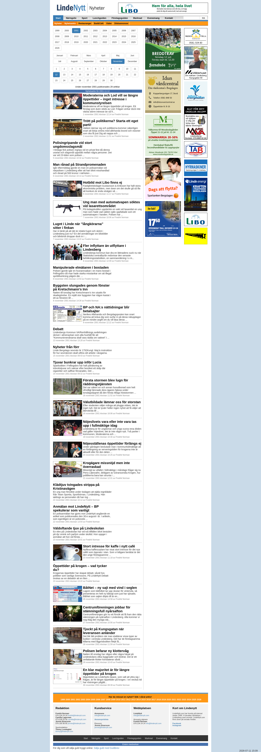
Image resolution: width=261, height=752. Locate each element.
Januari (59, 55)
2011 (86, 36)
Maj (117, 55)
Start (58, 18)
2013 (105, 36)
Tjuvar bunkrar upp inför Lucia (77, 362)
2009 (66, 36)
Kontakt (169, 18)
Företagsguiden (120, 18)
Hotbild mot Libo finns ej (102, 182)
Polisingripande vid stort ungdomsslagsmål (72, 144)
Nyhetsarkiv (70, 23)
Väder (109, 23)
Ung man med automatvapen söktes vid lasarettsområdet (111, 204)
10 (127, 69)
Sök (203, 18)
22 (135, 75)
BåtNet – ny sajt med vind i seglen (110, 587)
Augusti (74, 61)
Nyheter (58, 23)
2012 (95, 36)
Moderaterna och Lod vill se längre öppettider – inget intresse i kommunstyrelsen (110, 99)
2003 (95, 30)
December (132, 61)
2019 (76, 42)
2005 (114, 30)
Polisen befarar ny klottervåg (106, 651)
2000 (66, 30)
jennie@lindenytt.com (76, 723)
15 (80, 75)
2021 (95, 42)
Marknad (137, 18)
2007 (133, 30)
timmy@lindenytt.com (64, 731)
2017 (57, 42)
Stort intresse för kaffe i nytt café (109, 546)
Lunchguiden (99, 18)
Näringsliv (71, 18)
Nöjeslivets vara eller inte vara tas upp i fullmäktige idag (109, 423)
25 (72, 80)
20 (119, 75)
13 (64, 75)
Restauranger (84, 23)
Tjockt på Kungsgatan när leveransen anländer (103, 631)
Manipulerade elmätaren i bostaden (81, 267)
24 (64, 80)
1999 (57, 30)
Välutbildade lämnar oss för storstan (112, 402)
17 (96, 75)
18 (103, 75)
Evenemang (153, 18)
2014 (114, 36)
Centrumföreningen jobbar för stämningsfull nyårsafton (106, 609)
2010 (76, 36)
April (103, 55)
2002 (86, 30)
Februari (74, 55)
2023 (114, 42)
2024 (124, 42)
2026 (57, 48)
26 (80, 80)
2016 (133, 36)
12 (56, 75)
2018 (66, 42)
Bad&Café (99, 23)
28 (96, 80)
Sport (84, 18)
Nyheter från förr (66, 347)
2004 (105, 30)
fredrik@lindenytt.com (77, 715)
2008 (57, 36)
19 (111, 75)
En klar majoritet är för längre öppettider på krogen (106, 671)
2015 (124, 36)
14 (72, 75)
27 (88, 80)
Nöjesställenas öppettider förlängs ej (112, 443)
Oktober (103, 61)
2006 (124, 30)
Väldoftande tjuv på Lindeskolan (78, 528)
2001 (76, 30)
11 (135, 69)
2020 (86, 42)
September (89, 61)
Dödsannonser (121, 23)
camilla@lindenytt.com (77, 719)
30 (111, 80)
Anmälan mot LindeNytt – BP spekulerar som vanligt (76, 508)
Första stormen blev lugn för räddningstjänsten (105, 382)
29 (103, 80)
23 (56, 80)
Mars (89, 55)
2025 (133, 42)
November (117, 61)
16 (88, 75)
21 (127, 75)
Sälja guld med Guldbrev (106, 748)
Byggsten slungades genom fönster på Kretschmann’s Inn (81, 287)
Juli (59, 61)
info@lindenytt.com (102, 715)
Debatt (58, 329)
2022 (105, 42)
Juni (132, 55)
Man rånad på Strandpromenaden (79, 164)
